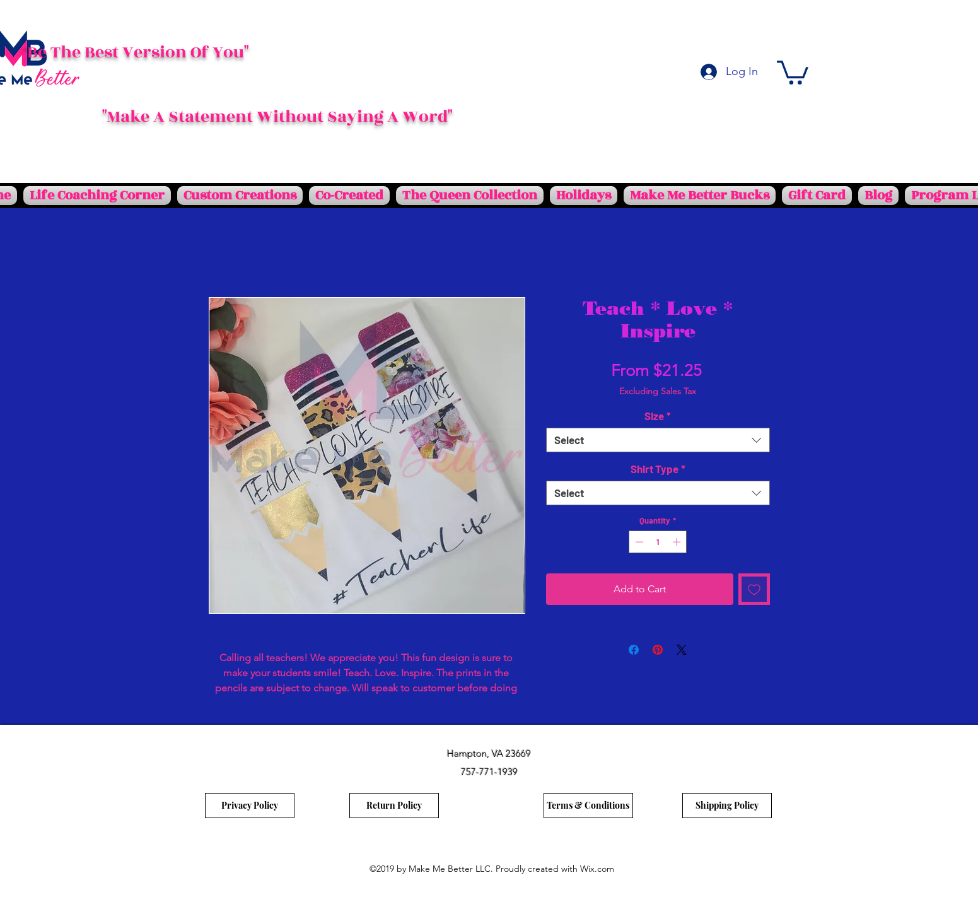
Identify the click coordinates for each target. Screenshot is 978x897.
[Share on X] (681, 649)
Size (657, 415)
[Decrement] (638, 542)
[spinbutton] (658, 542)
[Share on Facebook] (633, 649)
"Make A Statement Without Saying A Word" (277, 116)
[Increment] (677, 542)
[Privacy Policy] (249, 805)
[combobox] (658, 440)
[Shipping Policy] (727, 805)
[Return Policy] (394, 805)
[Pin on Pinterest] (657, 649)
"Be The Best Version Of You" (135, 52)
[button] (792, 71)
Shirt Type (658, 468)
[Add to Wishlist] (754, 589)
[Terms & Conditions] (588, 805)
